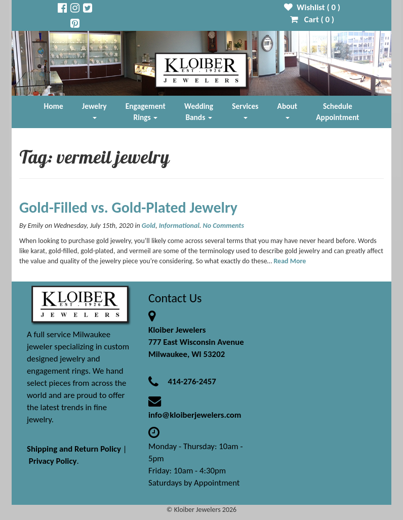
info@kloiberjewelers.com (194, 415)
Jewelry (94, 110)
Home (53, 106)
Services (245, 110)
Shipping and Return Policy (74, 449)
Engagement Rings (146, 111)
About (287, 110)
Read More (289, 261)
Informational (179, 225)
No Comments (223, 225)
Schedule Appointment (337, 111)
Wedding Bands (198, 111)
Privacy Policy (53, 461)
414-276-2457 (192, 381)
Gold (148, 225)
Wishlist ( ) (312, 7)
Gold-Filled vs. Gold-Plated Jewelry (128, 207)
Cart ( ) (312, 19)
